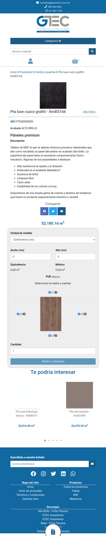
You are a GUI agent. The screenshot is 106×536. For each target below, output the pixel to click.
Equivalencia (18, 264)
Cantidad (16, 344)
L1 (54, 292)
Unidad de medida (21, 233)
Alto (61, 250)
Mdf (75, 494)
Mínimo (60, 264)
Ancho (17, 250)
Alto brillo (88, 112)
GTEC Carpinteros (53, 519)
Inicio (13, 72)
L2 (84, 314)
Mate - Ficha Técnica (53, 523)
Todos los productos (75, 486)
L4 (23, 314)
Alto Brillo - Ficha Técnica (53, 511)
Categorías (53, 41)
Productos (26, 72)
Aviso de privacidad (30, 490)
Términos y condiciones (30, 494)
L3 (54, 335)
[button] (45, 440)
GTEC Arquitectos (53, 515)
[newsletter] (49, 464)
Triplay (76, 490)
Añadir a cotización (53, 361)
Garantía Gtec (30, 498)
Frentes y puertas (45, 72)
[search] (49, 51)
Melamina (76, 498)
